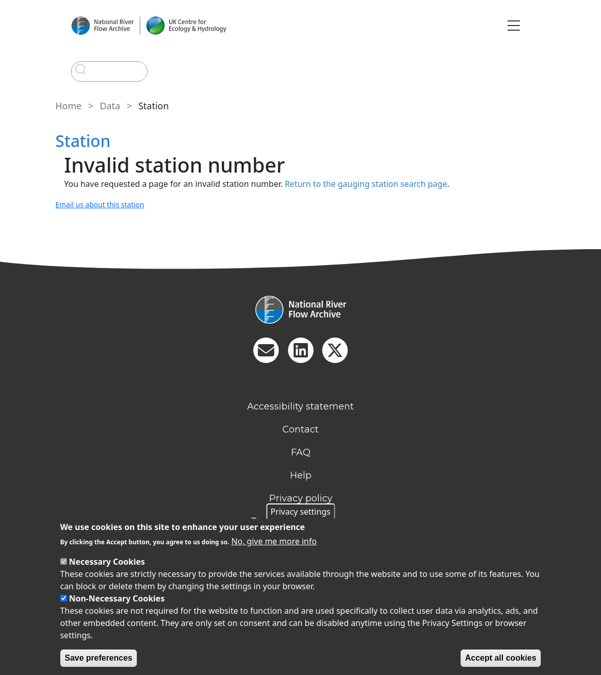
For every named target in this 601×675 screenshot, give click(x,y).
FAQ (300, 452)
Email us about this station (100, 204)
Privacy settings (300, 511)
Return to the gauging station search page (366, 183)
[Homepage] (301, 310)
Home (69, 106)
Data (110, 106)
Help (300, 475)
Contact (300, 429)
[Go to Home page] (148, 26)
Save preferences (99, 658)
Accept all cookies (501, 658)
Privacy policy (300, 498)
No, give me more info (274, 541)
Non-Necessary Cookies (117, 598)
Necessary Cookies (107, 561)
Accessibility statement (300, 406)
